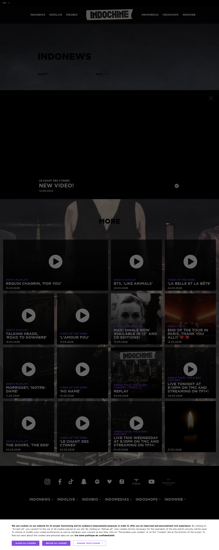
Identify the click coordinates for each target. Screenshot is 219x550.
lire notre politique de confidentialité (94, 535)
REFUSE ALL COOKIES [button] (56, 543)
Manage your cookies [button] (88, 543)
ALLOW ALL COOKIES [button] (25, 543)
